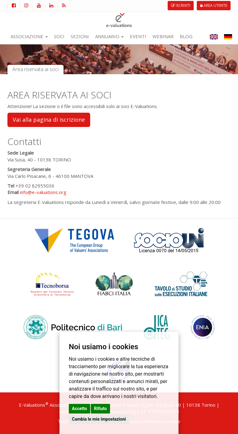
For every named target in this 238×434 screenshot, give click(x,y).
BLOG (186, 36)
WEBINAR (163, 36)
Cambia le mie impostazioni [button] (99, 419)
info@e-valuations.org (43, 192)
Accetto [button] (79, 408)
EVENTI (138, 36)
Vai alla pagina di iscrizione (49, 119)
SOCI (59, 36)
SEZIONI (80, 36)
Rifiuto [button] (100, 408)
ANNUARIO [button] (109, 36)
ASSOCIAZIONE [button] (29, 36)
